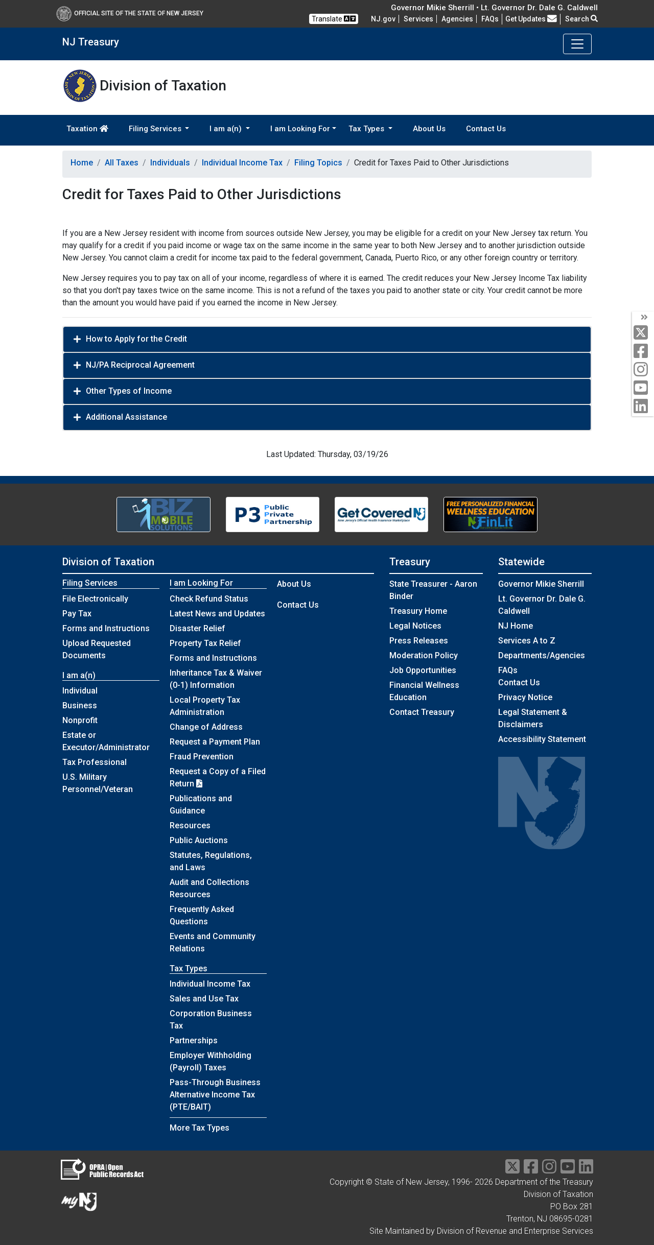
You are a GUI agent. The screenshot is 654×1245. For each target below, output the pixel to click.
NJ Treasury (90, 42)
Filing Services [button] (156, 128)
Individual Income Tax (242, 162)
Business (79, 705)
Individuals (170, 162)
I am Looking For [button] (300, 128)
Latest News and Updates (217, 613)
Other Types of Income (129, 391)
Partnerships (194, 1040)
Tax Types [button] (367, 128)
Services (418, 19)
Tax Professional (94, 762)
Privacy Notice (525, 697)
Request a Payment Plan (215, 742)
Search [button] (581, 19)
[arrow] (643, 318)
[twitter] (643, 333)
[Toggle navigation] (577, 44)
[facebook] (643, 352)
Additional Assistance (126, 417)
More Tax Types (199, 1128)
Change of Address (206, 727)
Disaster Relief (197, 628)
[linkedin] (643, 407)
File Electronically (95, 599)
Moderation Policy (423, 655)
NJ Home (515, 626)
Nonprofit (80, 720)
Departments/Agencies (541, 655)
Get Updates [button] (531, 19)
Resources (190, 825)
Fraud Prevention (201, 756)
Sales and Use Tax (204, 998)
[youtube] (643, 388)
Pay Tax (76, 613)
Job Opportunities (422, 670)
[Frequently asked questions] (490, 19)
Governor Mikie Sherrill (541, 584)
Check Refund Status (209, 599)
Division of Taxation (108, 562)
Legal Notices (415, 626)
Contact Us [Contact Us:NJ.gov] (519, 682)
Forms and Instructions (106, 628)
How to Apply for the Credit (136, 339)
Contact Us (486, 128)
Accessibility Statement (542, 739)
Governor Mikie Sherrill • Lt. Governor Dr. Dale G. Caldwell (494, 7)
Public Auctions (199, 840)
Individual (80, 691)
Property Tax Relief (205, 643)
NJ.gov (383, 19)
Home (82, 162)
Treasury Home (418, 611)
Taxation (87, 128)
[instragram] (549, 1170)
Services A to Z (526, 640)
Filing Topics (318, 162)
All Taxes (121, 162)
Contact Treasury (421, 712)
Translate (334, 18)
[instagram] (643, 370)
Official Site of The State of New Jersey (129, 13)
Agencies (457, 19)
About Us (429, 128)
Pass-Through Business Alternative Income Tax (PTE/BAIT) (215, 1095)
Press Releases (418, 640)
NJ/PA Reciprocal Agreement (140, 365)
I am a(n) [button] (226, 128)
